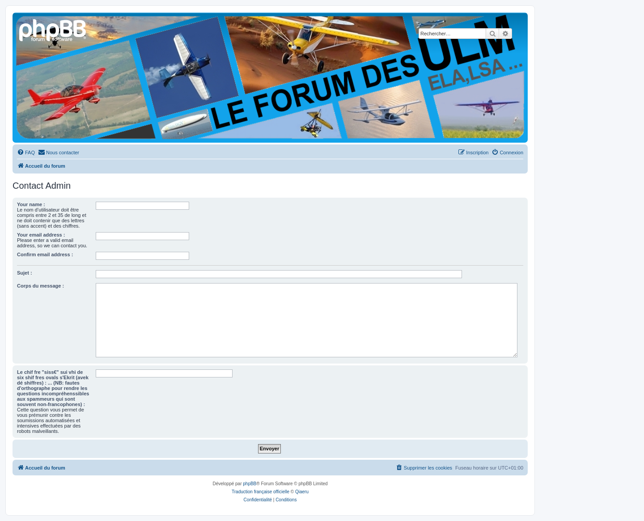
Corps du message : (40, 285)
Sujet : (24, 272)
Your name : (31, 204)
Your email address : (41, 234)
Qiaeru (302, 491)
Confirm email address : (45, 254)
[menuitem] (26, 152)
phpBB (249, 483)
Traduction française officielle (260, 491)
